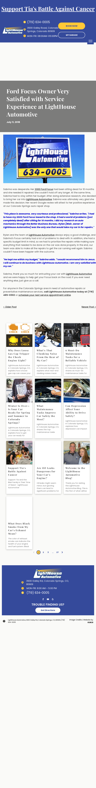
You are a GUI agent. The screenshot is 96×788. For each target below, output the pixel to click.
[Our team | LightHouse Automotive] (77, 453)
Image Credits (76, 620)
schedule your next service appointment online (44, 295)
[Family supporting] (19, 453)
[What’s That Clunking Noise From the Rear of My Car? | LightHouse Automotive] (48, 335)
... (53, 552)
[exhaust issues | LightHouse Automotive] (19, 508)
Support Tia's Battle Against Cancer (17, 471)
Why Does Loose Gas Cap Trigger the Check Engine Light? (18, 355)
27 (57, 552)
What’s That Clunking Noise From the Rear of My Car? (48, 355)
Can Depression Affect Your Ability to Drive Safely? (76, 410)
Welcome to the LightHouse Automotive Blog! (75, 473)
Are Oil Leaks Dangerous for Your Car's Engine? (46, 473)
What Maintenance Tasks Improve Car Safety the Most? (46, 412)
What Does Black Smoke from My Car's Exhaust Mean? (19, 528)
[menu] (90, 41)
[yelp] (53, 599)
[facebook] (43, 599)
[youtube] (48, 599)
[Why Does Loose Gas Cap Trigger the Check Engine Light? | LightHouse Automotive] (19, 335)
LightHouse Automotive (39, 199)
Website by (88, 620)
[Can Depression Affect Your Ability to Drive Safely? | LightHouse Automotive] (77, 390)
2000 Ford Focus (44, 189)
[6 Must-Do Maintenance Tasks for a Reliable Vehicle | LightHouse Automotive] (77, 335)
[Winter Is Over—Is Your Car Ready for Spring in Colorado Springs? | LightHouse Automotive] (19, 390)
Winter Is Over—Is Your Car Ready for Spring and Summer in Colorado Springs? (19, 414)
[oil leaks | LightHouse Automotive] (48, 453)
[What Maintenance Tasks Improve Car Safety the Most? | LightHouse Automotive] (48, 390)
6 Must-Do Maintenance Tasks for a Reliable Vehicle (76, 355)
